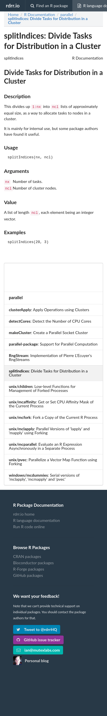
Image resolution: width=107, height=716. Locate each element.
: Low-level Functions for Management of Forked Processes (42, 386)
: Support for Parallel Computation (53, 341)
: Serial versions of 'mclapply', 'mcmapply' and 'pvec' (44, 474)
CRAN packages (27, 554)
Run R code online (29, 524)
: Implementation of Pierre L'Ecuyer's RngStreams (50, 355)
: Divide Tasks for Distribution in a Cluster (48, 21)
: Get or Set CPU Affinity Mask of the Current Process (51, 401)
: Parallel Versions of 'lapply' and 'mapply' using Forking (49, 428)
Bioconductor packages (33, 560)
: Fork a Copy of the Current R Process (53, 415)
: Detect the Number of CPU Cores (50, 318)
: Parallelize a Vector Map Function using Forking (53, 459)
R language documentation (36, 518)
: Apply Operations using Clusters (49, 307)
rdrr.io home (24, 512)
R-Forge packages (28, 566)
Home (13, 15)
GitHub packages (28, 573)
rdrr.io (12, 5)
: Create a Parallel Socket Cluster (48, 330)
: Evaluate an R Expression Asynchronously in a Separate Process (45, 443)
